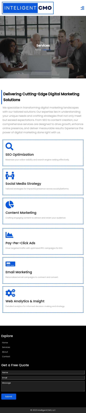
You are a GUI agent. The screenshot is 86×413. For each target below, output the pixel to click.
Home (38, 49)
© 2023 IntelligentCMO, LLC (43, 410)
